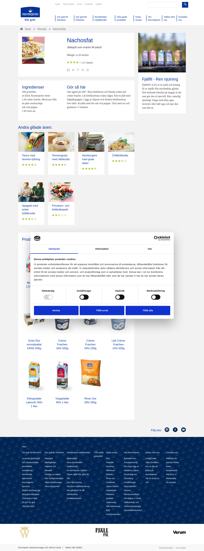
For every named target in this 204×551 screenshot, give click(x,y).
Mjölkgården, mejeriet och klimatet (50, 466)
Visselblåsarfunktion (133, 510)
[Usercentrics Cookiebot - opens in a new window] (156, 238)
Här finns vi (171, 474)
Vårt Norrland (28, 506)
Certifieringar (130, 482)
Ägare (57, 4)
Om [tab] (150, 248)
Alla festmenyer (113, 506)
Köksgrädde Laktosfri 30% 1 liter (34, 402)
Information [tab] (102, 248)
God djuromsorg (74, 482)
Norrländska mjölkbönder (78, 452)
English (99, 4)
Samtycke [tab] (54, 248)
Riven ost (110, 478)
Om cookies (181, 548)
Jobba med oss (153, 452)
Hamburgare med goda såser (89, 159)
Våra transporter (52, 486)
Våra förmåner (152, 462)
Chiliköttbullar (120, 155)
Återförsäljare (68, 4)
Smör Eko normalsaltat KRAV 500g (34, 344)
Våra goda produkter (99, 454)
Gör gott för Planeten (54, 452)
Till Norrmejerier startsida (30, 14)
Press (79, 4)
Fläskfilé (110, 462)
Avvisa (56, 310)
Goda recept (112, 452)
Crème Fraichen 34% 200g (90, 344)
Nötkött (109, 474)
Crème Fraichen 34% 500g (62, 344)
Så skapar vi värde (132, 498)
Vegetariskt (111, 490)
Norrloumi (110, 470)
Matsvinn (49, 458)
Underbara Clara (29, 498)
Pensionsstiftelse (131, 494)
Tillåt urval (102, 310)
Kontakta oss (130, 458)
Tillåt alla (148, 310)
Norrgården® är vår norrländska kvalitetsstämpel (76, 494)
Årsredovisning (131, 462)
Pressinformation (166, 548)
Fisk (108, 458)
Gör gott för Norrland (31, 452)
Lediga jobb (151, 458)
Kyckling (110, 466)
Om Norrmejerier (131, 452)
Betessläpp (72, 458)
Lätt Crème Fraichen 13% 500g (118, 344)
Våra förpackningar (53, 482)
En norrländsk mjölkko (77, 470)
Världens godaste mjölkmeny (111, 498)
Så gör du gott (28, 502)
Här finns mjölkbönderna (78, 486)
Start (24, 446)
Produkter (89, 4)
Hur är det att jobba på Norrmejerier (152, 470)
